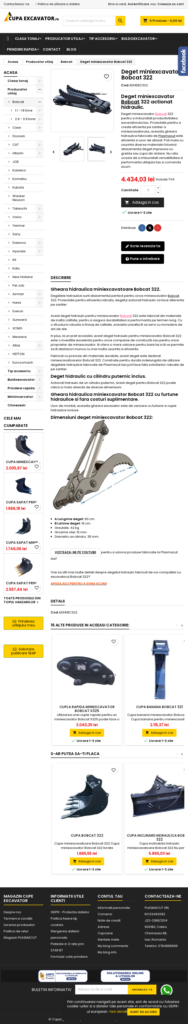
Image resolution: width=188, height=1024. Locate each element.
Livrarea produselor (19, 925)
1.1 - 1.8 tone (24, 110)
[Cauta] (94, 21)
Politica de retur (16, 931)
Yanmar (18, 225)
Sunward (19, 319)
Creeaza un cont (170, 4)
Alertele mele (108, 939)
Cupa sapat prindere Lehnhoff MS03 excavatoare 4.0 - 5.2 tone (23, 583)
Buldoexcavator (138, 38)
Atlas (16, 345)
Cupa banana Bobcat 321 (159, 706)
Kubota (18, 187)
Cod (125, 85)
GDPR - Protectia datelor (70, 912)
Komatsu (19, 179)
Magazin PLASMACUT (20, 937)
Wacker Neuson (18, 198)
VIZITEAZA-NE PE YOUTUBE (75, 552)
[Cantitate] (148, 190)
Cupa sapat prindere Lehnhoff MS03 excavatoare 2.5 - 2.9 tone (23, 502)
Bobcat (18, 102)
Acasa (10, 72)
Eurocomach (22, 362)
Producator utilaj (64, 38)
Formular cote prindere (69, 956)
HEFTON (18, 354)
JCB (15, 161)
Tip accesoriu (102, 38)
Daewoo (19, 242)
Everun (17, 311)
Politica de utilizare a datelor (59, 4)
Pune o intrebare (142, 258)
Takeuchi (19, 208)
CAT (15, 144)
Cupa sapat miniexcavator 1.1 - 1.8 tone (23, 543)
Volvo (17, 217)
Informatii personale (114, 907)
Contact (51, 49)
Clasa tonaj (27, 38)
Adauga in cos (142, 202)
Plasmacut (166, 136)
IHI (14, 259)
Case (16, 127)
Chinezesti (16, 405)
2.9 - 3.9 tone (25, 119)
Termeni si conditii (18, 918)
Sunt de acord (143, 1012)
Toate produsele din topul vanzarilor (22, 600)
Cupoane (105, 933)
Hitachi (17, 153)
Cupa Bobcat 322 (87, 835)
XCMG (17, 328)
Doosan (18, 136)
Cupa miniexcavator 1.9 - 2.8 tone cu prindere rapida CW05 (23, 462)
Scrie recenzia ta (142, 246)
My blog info (107, 952)
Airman (18, 294)
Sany (16, 234)
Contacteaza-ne (16, 4)
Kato (16, 268)
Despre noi (12, 912)
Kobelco (19, 170)
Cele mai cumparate (16, 421)
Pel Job (18, 285)
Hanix (16, 302)
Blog (71, 49)
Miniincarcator (20, 396)
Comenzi (105, 914)
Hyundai (18, 251)
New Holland (22, 277)
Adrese (103, 926)
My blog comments (113, 946)
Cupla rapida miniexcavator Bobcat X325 (87, 708)
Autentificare (138, 4)
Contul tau (110, 896)
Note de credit (109, 920)
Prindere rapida (22, 49)
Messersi (19, 336)
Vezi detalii (118, 1011)
